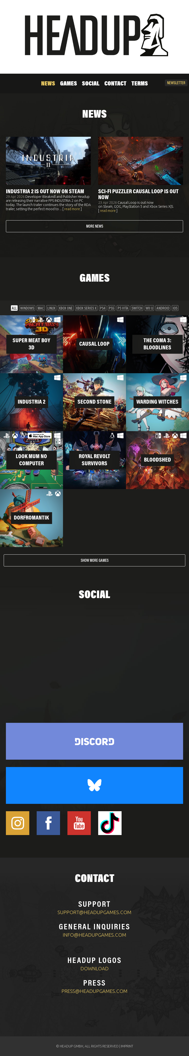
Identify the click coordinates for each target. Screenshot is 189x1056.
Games (68, 84)
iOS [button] (175, 309)
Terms (139, 84)
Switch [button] (137, 309)
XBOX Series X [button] (86, 309)
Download (94, 968)
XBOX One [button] (66, 309)
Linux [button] (51, 309)
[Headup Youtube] (79, 823)
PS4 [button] (102, 309)
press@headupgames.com (94, 991)
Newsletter (176, 83)
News (48, 84)
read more (72, 209)
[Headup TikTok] (110, 823)
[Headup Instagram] (17, 823)
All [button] (14, 309)
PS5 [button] (111, 309)
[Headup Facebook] (48, 823)
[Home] (94, 35)
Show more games (95, 561)
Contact (115, 84)
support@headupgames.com (94, 912)
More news (94, 227)
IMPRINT (127, 1046)
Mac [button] (41, 309)
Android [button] (163, 309)
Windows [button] (27, 309)
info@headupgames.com (94, 935)
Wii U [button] (149, 309)
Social (90, 84)
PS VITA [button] (123, 309)
